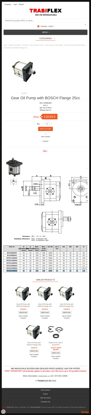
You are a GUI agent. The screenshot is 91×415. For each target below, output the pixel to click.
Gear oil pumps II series (37, 45)
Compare (45, 141)
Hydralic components (15, 45)
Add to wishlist (45, 137)
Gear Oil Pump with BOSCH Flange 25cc (15, 47)
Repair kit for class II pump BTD (56, 344)
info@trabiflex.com (44, 376)
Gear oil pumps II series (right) (54, 45)
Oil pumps (25, 45)
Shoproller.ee (85, 412)
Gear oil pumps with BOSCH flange (74, 45)
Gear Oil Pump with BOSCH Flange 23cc (34, 344)
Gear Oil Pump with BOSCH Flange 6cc (23, 305)
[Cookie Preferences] (3, 412)
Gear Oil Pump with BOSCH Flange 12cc (45, 305)
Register (21, 4)
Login (15, 4)
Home (5, 45)
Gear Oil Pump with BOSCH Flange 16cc (66, 305)
